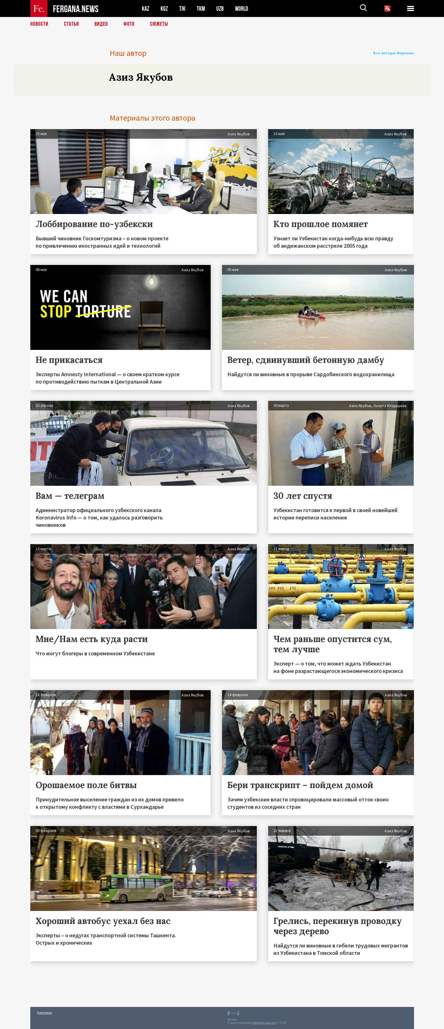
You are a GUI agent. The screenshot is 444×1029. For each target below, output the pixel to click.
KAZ (145, 8)
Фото (129, 24)
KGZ (164, 8)
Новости (39, 24)
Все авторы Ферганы (393, 52)
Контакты (44, 1012)
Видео (101, 24)
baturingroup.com (264, 1022)
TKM (201, 8)
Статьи (71, 24)
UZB (220, 8)
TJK (182, 8)
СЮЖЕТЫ (159, 24)
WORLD (241, 8)
